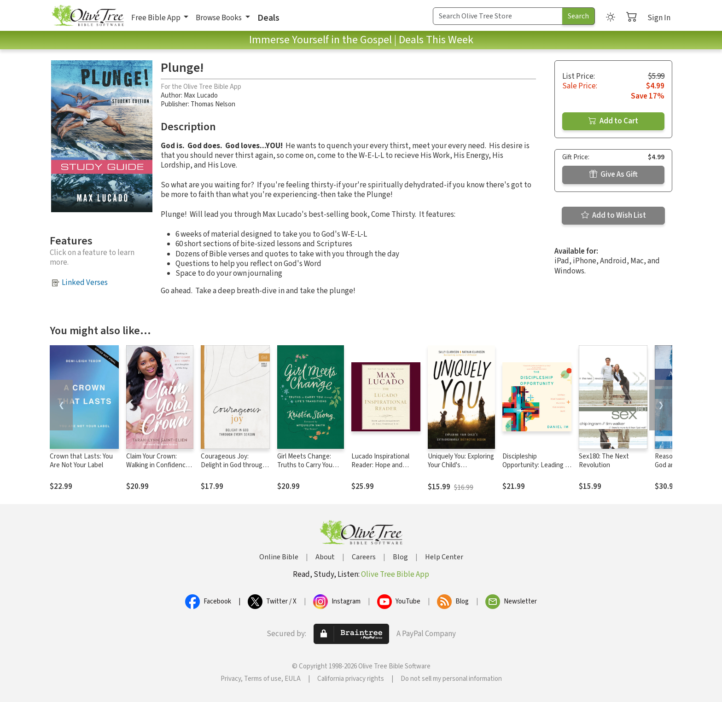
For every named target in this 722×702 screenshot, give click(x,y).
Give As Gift (613, 174)
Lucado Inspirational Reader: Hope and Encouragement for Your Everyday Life (380, 469)
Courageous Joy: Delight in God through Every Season (233, 465)
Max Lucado (201, 95)
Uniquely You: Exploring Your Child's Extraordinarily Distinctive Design (461, 469)
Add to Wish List (613, 215)
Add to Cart (613, 121)
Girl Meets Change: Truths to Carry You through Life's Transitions (304, 469)
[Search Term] (498, 16)
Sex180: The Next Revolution (604, 461)
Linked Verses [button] (85, 282)
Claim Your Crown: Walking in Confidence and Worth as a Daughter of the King (157, 469)
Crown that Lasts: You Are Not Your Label (81, 461)
